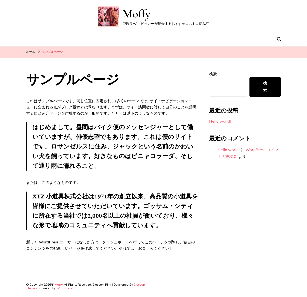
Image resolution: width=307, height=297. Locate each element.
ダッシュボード (115, 242)
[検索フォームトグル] (279, 39)
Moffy (136, 14)
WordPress (64, 288)
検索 (213, 73)
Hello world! (220, 121)
